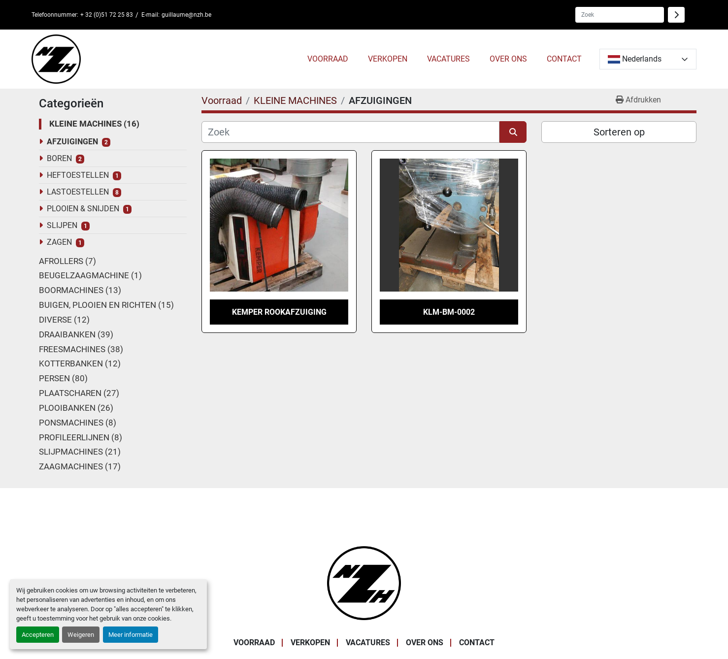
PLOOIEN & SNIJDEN (83, 208)
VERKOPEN (387, 59)
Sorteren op (619, 132)
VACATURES (448, 59)
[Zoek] (350, 132)
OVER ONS (508, 59)
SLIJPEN (62, 225)
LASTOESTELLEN (78, 192)
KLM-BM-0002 (449, 312)
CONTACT (564, 59)
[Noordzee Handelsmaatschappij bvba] (364, 582)
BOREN (59, 158)
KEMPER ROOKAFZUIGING (279, 312)
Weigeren (80, 634)
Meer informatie (130, 634)
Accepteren (38, 634)
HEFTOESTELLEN (78, 175)
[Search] (619, 15)
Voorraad (327, 59)
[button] (328, 59)
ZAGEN (59, 242)
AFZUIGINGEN (72, 141)
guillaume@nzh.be (186, 14)
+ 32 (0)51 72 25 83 (106, 14)
